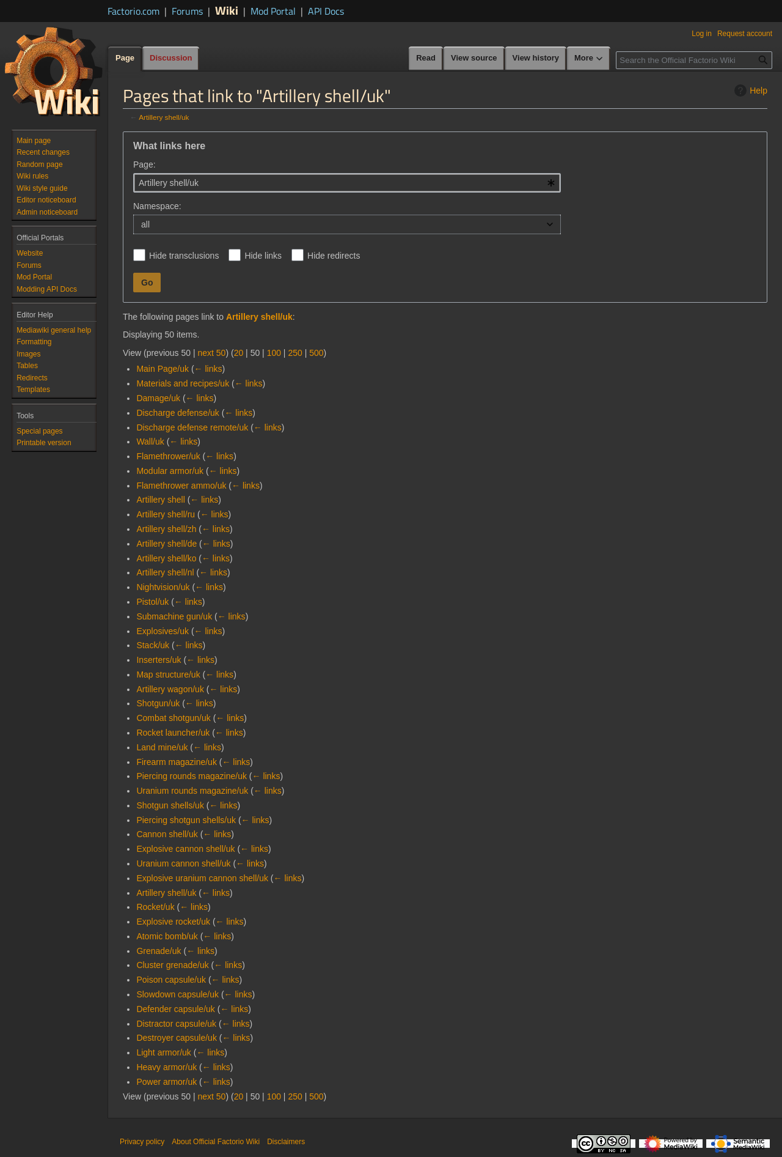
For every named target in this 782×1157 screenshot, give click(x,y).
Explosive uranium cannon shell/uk (202, 878)
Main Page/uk (162, 369)
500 (316, 353)
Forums (187, 11)
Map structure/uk (168, 674)
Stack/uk (152, 645)
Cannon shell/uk (166, 834)
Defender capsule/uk (175, 1009)
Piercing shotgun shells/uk (186, 820)
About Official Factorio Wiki (216, 1141)
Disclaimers (286, 1141)
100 (274, 353)
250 (295, 353)
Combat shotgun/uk (173, 718)
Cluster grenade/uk (172, 965)
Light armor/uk (163, 1052)
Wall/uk (150, 441)
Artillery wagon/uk (170, 689)
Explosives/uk (162, 631)
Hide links (263, 256)
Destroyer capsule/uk (176, 1038)
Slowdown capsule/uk (177, 994)
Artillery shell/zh (166, 529)
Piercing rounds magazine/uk (191, 776)
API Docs (326, 11)
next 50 (211, 353)
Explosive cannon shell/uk (185, 849)
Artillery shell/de (166, 544)
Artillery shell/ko (166, 558)
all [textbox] (145, 224)
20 (239, 353)
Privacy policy (142, 1141)
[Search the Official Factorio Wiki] (694, 60)
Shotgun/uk (158, 703)
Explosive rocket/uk (173, 921)
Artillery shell (160, 500)
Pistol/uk (152, 602)
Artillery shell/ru (165, 514)
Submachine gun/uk (174, 616)
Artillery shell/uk (164, 117)
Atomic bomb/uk (166, 936)
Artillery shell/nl (165, 572)
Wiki (226, 10)
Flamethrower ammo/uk (181, 485)
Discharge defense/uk (177, 413)
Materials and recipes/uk (182, 383)
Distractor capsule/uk (176, 1024)
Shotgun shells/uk (170, 805)
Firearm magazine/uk (176, 762)
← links (208, 369)
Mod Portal (273, 11)
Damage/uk (158, 398)
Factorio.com (133, 11)
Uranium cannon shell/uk (183, 863)
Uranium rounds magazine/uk (192, 791)
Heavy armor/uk (166, 1067)
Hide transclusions (184, 256)
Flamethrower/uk (168, 456)
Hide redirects (333, 256)
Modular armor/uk (169, 471)
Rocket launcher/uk (173, 732)
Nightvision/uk (162, 587)
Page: (144, 164)
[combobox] (347, 183)
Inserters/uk (158, 660)
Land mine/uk (162, 747)
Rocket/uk (155, 907)
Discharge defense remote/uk (192, 427)
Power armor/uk (166, 1082)
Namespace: (157, 206)
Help (749, 90)
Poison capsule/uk (171, 980)
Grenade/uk (158, 951)
